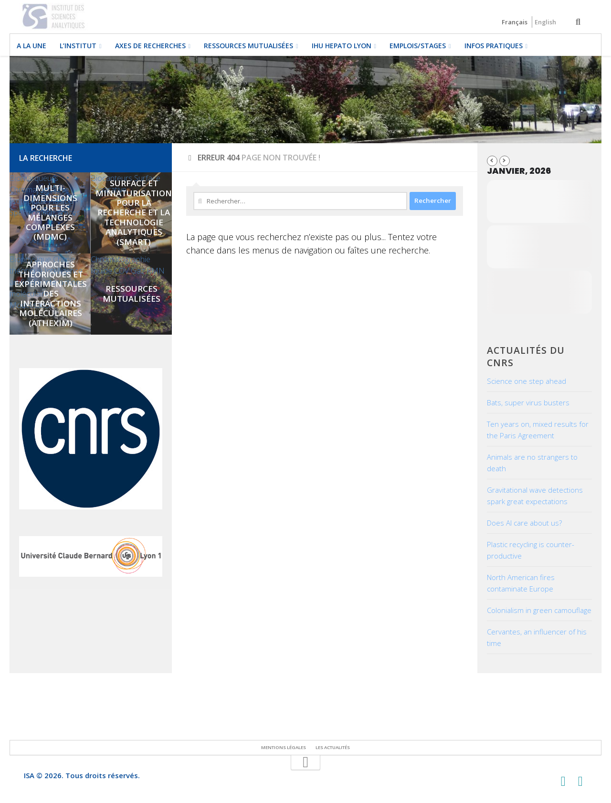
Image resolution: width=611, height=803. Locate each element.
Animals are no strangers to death (532, 462)
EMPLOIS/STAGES (418, 45)
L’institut (78, 45)
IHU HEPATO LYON (341, 45)
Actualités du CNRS (526, 356)
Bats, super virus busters (528, 402)
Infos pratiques (493, 45)
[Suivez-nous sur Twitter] (563, 781)
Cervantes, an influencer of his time (537, 637)
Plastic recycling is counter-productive (530, 549)
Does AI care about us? (524, 523)
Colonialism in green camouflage (539, 610)
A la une (31, 45)
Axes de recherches (150, 45)
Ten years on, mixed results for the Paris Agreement (538, 429)
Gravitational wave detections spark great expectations (535, 495)
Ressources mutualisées (248, 45)
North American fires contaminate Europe (521, 582)
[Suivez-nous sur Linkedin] (580, 781)
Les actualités (333, 747)
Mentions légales (283, 747)
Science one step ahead (526, 381)
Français (514, 22)
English (545, 22)
